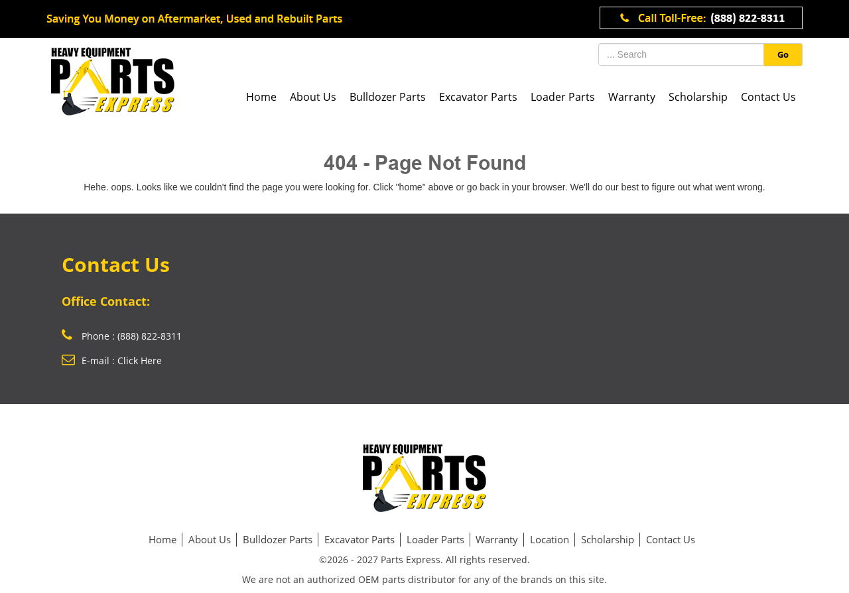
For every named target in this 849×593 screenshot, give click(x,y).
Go (783, 54)
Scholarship (698, 97)
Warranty (631, 97)
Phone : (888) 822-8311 (122, 336)
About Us (313, 97)
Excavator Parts (478, 97)
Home (261, 97)
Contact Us (768, 97)
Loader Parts (563, 97)
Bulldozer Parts (388, 97)
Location (549, 539)
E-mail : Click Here (112, 360)
